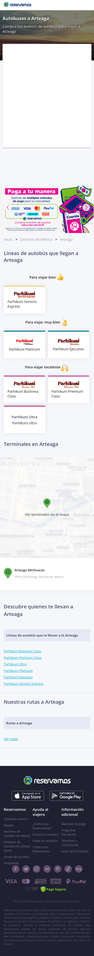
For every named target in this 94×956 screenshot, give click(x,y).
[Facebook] (15, 869)
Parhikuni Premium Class (23, 657)
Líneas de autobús (16, 857)
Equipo (9, 825)
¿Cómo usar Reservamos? (42, 826)
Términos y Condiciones (69, 843)
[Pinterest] (57, 869)
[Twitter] (26, 869)
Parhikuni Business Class (22, 651)
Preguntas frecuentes (68, 832)
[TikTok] (68, 869)
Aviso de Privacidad (74, 851)
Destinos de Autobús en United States (17, 846)
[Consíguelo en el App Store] (28, 796)
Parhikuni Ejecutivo (18, 677)
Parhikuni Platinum (18, 670)
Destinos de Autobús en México (17, 833)
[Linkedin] (47, 869)
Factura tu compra (45, 834)
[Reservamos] (17, 5)
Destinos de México (36, 239)
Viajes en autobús (45, 841)
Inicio (8, 239)
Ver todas (11, 739)
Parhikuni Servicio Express (23, 683)
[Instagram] (36, 869)
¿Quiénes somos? (16, 819)
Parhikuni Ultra (15, 664)
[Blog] (78, 869)
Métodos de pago (73, 824)
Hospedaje (11, 863)
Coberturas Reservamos (41, 849)
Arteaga (66, 239)
